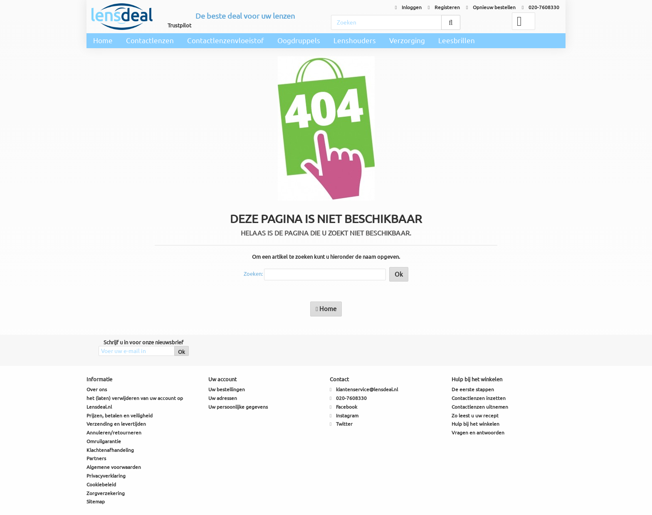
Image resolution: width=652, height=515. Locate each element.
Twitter (344, 424)
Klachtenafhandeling (110, 450)
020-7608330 (540, 7)
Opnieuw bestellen (491, 7)
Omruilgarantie (103, 441)
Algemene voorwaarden (113, 467)
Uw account (222, 379)
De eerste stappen (473, 389)
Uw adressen (222, 398)
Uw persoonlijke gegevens (238, 407)
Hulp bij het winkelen (475, 424)
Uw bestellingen (226, 389)
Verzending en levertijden (116, 424)
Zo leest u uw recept (475, 415)
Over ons (96, 389)
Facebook (346, 407)
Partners (96, 458)
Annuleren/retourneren (113, 432)
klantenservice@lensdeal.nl (367, 389)
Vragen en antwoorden (478, 432)
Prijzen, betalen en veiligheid (119, 415)
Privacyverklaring (106, 475)
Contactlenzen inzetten (479, 398)
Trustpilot (179, 25)
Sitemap (95, 501)
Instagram (347, 415)
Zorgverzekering (105, 493)
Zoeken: (253, 274)
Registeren (444, 7)
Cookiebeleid (101, 484)
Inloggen (408, 7)
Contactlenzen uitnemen (480, 407)
